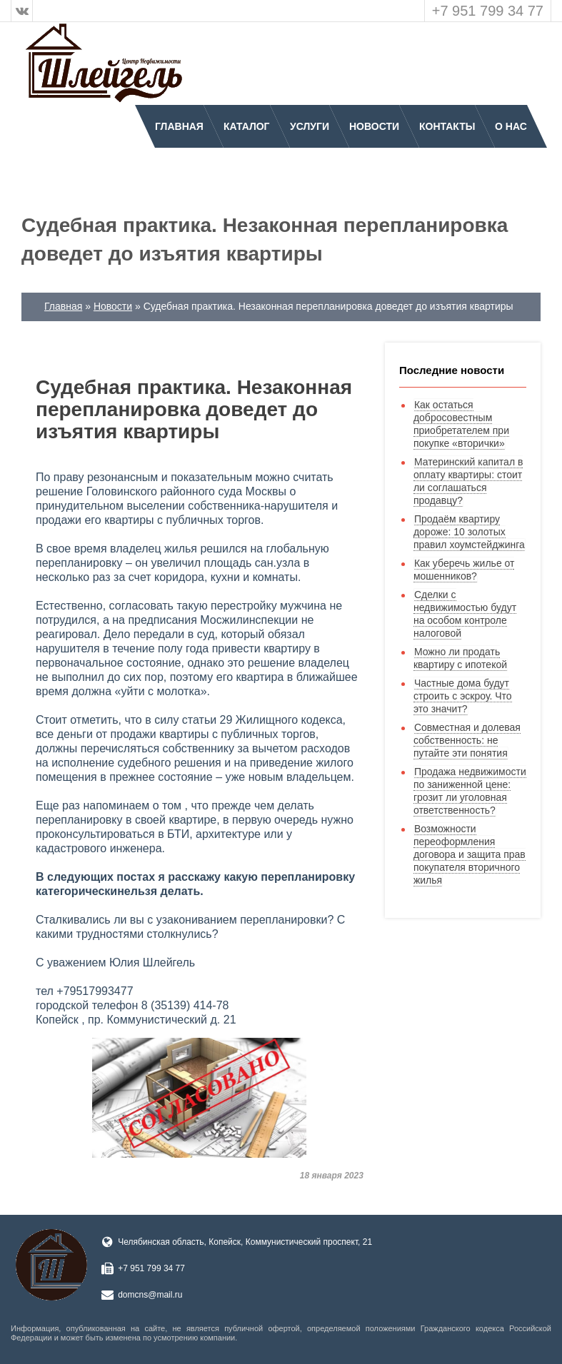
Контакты (447, 126)
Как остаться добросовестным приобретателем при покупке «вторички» (461, 424)
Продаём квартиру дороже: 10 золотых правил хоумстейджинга (469, 531)
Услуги (309, 126)
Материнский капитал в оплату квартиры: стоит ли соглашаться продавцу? (468, 481)
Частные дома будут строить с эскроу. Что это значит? (462, 695)
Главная (179, 126)
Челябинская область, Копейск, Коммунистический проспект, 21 (245, 1242)
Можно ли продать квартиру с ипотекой (460, 658)
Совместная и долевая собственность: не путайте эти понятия (467, 740)
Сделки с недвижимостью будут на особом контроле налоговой (464, 614)
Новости (374, 126)
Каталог (247, 126)
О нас (511, 126)
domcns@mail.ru (150, 1295)
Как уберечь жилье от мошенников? (464, 569)
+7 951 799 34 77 (487, 11)
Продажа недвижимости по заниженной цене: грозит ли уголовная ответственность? (469, 791)
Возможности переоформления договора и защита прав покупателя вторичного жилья (469, 854)
